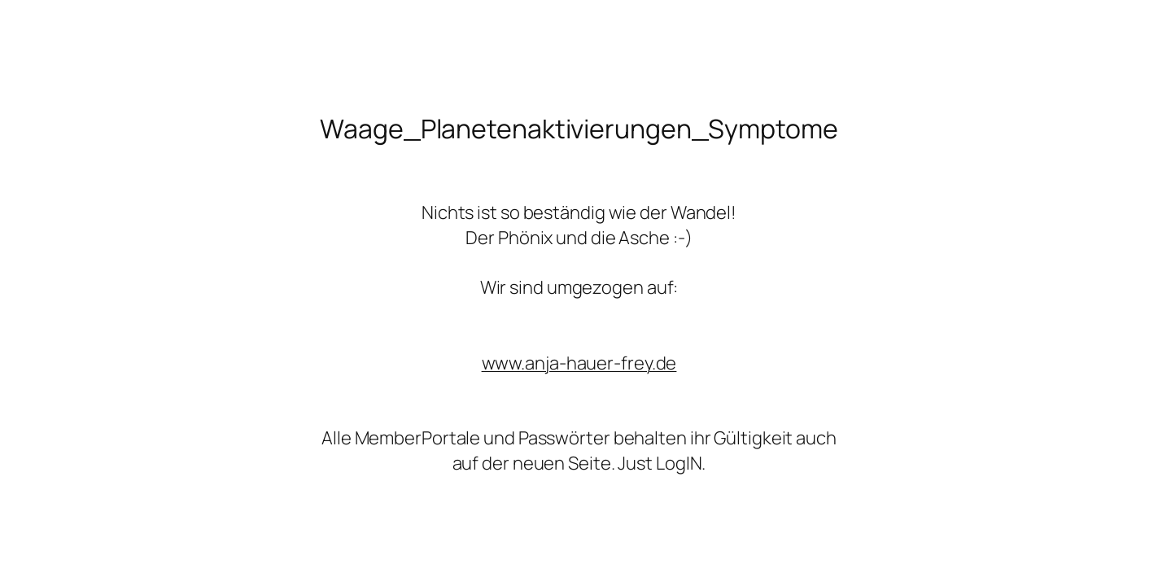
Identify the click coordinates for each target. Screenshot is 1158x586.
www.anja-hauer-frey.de (579, 363)
